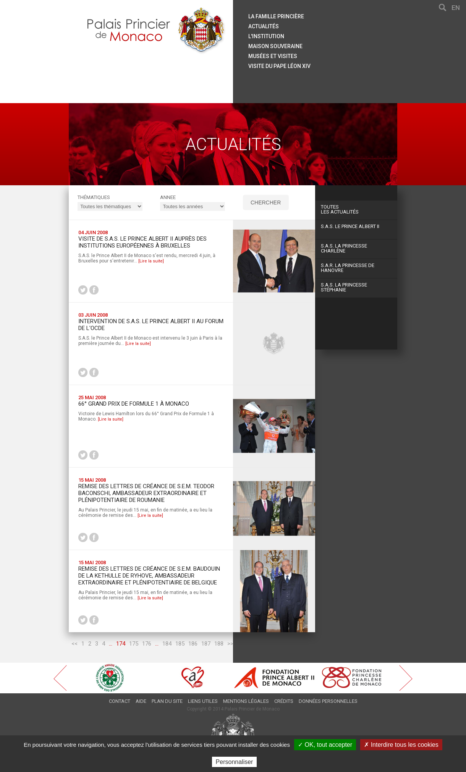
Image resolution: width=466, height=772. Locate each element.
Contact (119, 701)
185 (179, 643)
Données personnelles (328, 701)
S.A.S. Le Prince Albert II (350, 226)
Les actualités (356, 209)
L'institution (266, 36)
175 (133, 643)
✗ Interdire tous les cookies (401, 744)
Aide (141, 701)
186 (192, 643)
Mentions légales (246, 701)
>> (230, 643)
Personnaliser (234, 762)
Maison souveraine (275, 46)
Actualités (263, 26)
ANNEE (168, 197)
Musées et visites (272, 56)
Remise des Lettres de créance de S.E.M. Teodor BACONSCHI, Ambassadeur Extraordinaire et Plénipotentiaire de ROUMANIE (146, 493)
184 (167, 643)
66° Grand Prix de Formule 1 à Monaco (133, 403)
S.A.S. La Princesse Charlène (344, 248)
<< (74, 643)
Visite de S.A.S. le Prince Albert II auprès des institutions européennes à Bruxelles (142, 242)
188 (218, 643)
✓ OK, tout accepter (325, 744)
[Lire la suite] (151, 261)
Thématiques (94, 197)
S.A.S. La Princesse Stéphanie (344, 287)
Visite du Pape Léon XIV (279, 66)
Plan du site (167, 701)
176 (146, 643)
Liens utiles (203, 701)
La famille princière (276, 16)
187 (205, 643)
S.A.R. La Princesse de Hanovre (347, 267)
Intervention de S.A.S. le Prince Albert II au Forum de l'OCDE (150, 325)
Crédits (283, 701)
